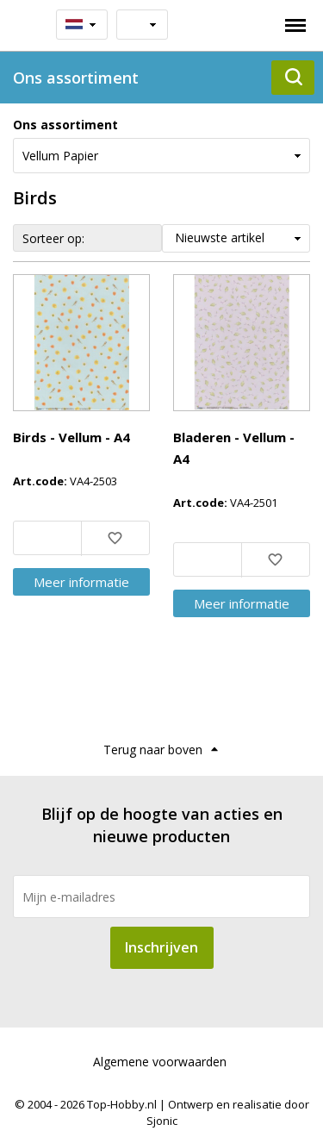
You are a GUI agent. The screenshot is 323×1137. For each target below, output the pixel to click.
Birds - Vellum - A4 (71, 437)
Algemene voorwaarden (160, 1061)
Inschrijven (161, 947)
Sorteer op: (53, 238)
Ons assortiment (65, 124)
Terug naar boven (152, 749)
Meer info (81, 581)
